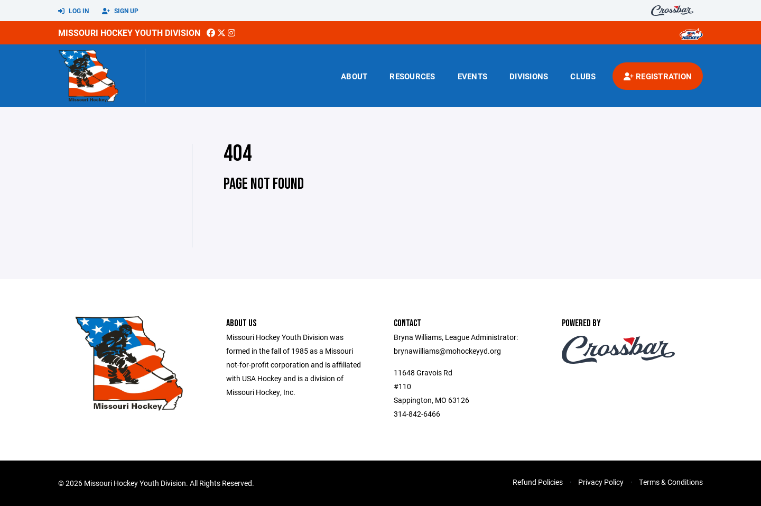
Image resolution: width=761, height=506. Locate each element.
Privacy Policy (601, 482)
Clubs (583, 76)
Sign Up (120, 11)
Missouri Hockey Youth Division (129, 32)
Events (473, 76)
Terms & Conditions (671, 482)
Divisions (528, 76)
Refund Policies (538, 482)
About (354, 76)
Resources (412, 76)
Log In (73, 11)
